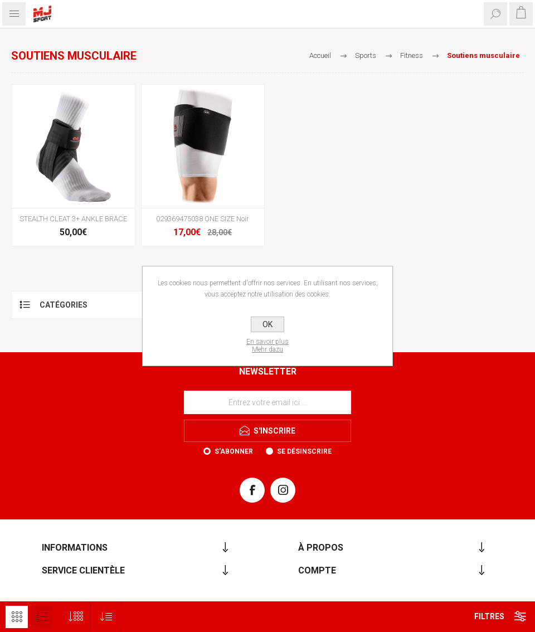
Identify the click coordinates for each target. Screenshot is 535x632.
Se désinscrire (304, 451)
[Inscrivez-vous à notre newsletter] (267, 402)
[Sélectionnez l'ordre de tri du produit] (106, 616)
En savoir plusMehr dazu (267, 345)
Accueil (320, 55)
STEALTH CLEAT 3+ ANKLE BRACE (73, 219)
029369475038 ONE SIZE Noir (202, 219)
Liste (42, 617)
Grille (17, 617)
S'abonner (234, 451)
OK (267, 324)
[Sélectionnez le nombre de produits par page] (75, 616)
